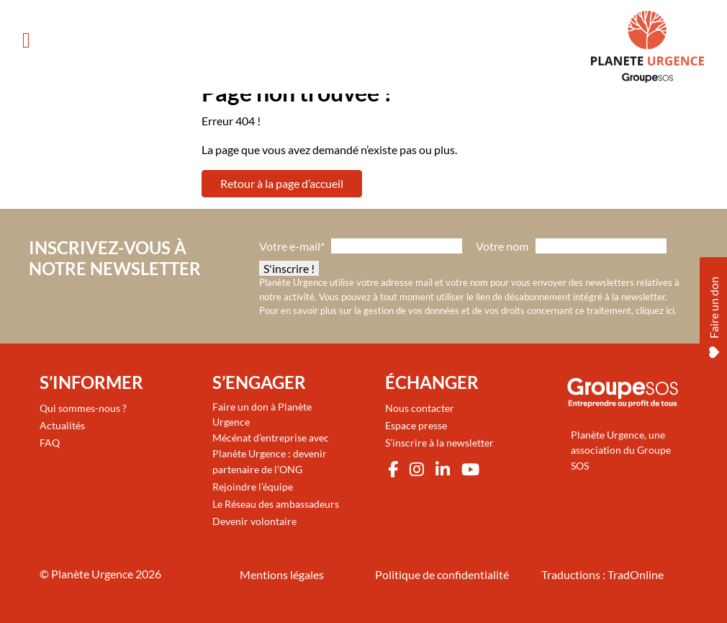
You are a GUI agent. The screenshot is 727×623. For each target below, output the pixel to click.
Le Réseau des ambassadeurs (275, 504)
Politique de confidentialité (442, 574)
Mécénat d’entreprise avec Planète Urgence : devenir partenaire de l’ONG (270, 453)
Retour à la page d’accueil (281, 183)
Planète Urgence (92, 574)
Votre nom (502, 246)
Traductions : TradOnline (602, 574)
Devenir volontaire (254, 521)
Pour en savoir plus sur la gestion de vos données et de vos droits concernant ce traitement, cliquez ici (466, 310)
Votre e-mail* (292, 246)
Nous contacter (419, 408)
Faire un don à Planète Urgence (262, 414)
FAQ (50, 442)
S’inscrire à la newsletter (439, 442)
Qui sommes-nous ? (83, 408)
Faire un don (714, 313)
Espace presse (416, 425)
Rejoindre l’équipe (252, 486)
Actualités (62, 425)
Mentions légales (282, 574)
